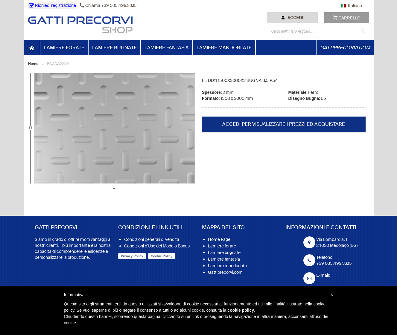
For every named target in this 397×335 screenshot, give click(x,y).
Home (33, 63)
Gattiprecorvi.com (225, 272)
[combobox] (318, 31)
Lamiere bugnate (224, 252)
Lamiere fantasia (224, 259)
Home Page (219, 239)
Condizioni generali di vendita (151, 239)
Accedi (295, 17)
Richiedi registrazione (52, 5)
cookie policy (240, 310)
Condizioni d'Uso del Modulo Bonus (157, 246)
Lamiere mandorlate (227, 265)
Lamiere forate (222, 246)
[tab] (292, 17)
